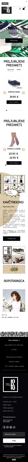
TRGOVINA (14, 40)
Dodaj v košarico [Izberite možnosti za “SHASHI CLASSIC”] (14, 163)
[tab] (6, 110)
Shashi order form (8, 411)
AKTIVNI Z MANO (14, 361)
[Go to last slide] (4, 92)
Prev (2, 38)
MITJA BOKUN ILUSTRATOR (14, 357)
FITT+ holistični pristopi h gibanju (14, 366)
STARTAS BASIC (14, 92)
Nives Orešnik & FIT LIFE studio (14, 345)
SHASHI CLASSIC (14, 149)
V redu (14, 459)
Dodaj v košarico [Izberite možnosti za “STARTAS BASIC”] (14, 102)
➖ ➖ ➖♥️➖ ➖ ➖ (10, 317)
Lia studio (14, 349)
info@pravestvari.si (17, 397)
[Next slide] (23, 92)
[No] (26, 457)
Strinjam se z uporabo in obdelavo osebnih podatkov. (12, 446)
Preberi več (12, 239)
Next (26, 38)
